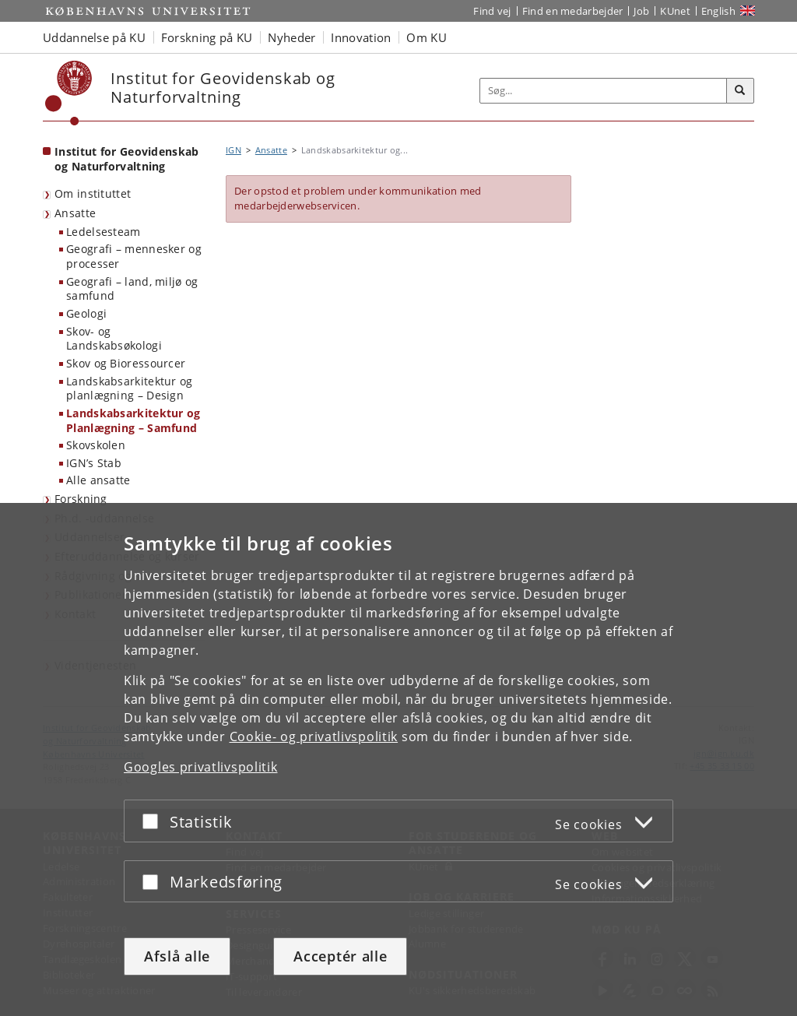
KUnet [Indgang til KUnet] (675, 11)
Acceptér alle (340, 956)
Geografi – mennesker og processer (134, 256)
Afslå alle (177, 956)
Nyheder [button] (291, 37)
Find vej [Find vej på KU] (492, 11)
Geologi (86, 313)
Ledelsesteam (103, 231)
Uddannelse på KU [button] (94, 37)
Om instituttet (92, 193)
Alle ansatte (98, 480)
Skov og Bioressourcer (125, 363)
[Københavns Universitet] (69, 93)
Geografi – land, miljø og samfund (132, 289)
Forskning (80, 498)
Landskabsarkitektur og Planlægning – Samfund (133, 420)
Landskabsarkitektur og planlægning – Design (129, 388)
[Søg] (740, 91)
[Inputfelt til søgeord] (603, 91)
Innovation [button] (361, 37)
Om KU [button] (426, 37)
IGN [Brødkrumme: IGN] (233, 150)
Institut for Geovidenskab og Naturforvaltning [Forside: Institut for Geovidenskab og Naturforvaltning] (126, 159)
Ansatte (75, 213)
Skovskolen (95, 445)
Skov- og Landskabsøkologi (114, 338)
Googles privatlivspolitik (201, 766)
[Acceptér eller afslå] (154, 821)
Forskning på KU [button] (207, 37)
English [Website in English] (718, 11)
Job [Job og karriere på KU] (641, 11)
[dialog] (398, 759)
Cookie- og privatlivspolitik (314, 736)
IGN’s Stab (93, 462)
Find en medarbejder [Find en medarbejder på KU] (572, 11)
